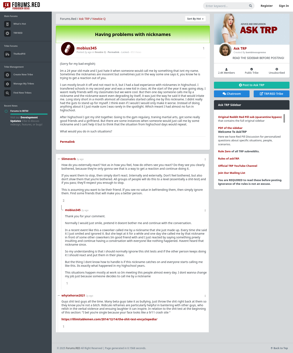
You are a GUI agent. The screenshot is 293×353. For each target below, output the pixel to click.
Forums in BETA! (19, 110)
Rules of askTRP (228, 158)
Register (267, 6)
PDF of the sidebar (230, 128)
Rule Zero (224, 151)
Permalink (113, 52)
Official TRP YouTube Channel (237, 166)
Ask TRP (84, 19)
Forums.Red (68, 19)
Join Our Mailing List (231, 173)
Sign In (284, 6)
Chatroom (232, 94)
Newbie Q (99, 19)
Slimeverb (68, 159)
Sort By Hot (195, 18)
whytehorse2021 (73, 295)
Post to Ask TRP (251, 85)
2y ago (80, 159)
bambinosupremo (256, 52)
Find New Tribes (17, 93)
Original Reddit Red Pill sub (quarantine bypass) (250, 117)
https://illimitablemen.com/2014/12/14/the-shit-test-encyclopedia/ (109, 319)
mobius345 (87, 48)
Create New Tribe (18, 75)
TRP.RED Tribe (271, 94)
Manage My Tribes (19, 84)
